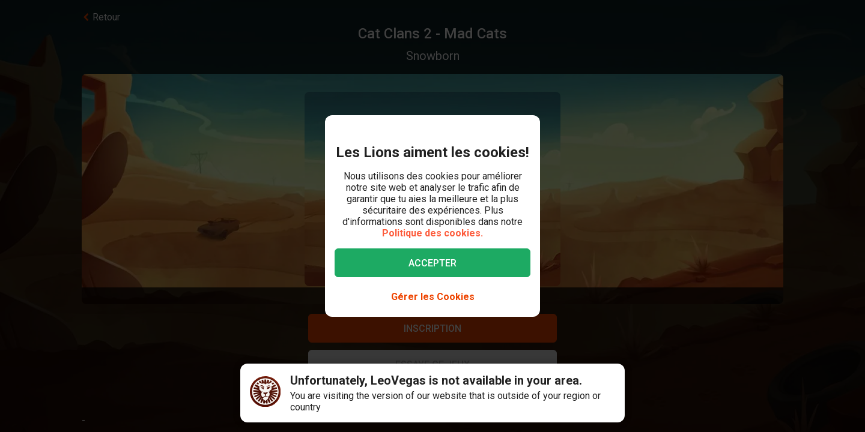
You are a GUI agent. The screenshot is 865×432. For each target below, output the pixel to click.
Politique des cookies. (432, 233)
